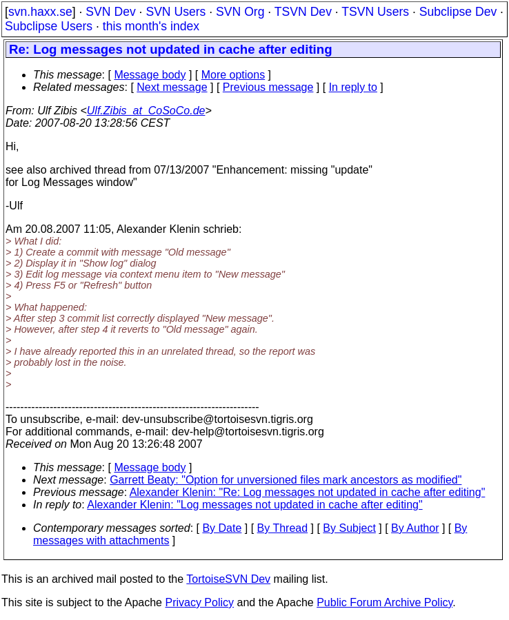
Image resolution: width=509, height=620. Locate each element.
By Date (221, 528)
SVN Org (240, 12)
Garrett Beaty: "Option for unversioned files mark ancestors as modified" (285, 480)
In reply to (353, 87)
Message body (150, 75)
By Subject (349, 528)
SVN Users (176, 12)
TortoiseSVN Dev (228, 579)
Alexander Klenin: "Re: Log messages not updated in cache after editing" (308, 492)
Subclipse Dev (458, 12)
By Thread (282, 528)
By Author (415, 528)
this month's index (151, 26)
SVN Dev (110, 12)
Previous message (268, 87)
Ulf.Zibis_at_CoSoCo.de (146, 110)
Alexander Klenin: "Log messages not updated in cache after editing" (254, 504)
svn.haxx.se (40, 12)
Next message (172, 87)
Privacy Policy (199, 602)
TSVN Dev (303, 12)
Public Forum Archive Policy (384, 602)
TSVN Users (375, 12)
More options (233, 75)
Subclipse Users (48, 26)
